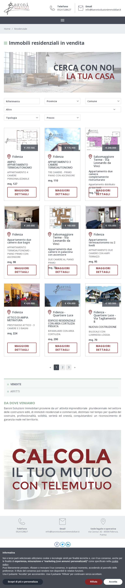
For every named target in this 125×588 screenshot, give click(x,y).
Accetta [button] (113, 581)
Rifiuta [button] (93, 581)
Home (7, 28)
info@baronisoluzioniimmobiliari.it (103, 9)
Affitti (15, 391)
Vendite (15, 384)
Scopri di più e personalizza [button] (23, 581)
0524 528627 (64, 9)
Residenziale (20, 28)
